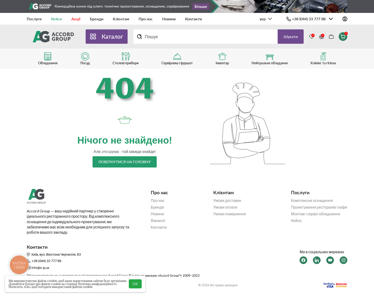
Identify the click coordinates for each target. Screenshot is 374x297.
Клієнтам (121, 18)
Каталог (112, 36)
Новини (169, 18)
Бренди (96, 18)
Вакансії (158, 220)
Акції (75, 18)
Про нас (146, 18)
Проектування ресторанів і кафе (319, 207)
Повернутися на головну (125, 162)
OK (135, 284)
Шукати (291, 36)
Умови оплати (225, 207)
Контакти (193, 18)
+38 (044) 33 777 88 (309, 18)
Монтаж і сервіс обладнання (315, 214)
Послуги (34, 18)
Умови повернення (229, 214)
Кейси (56, 18)
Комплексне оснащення (312, 200)
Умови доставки (227, 200)
